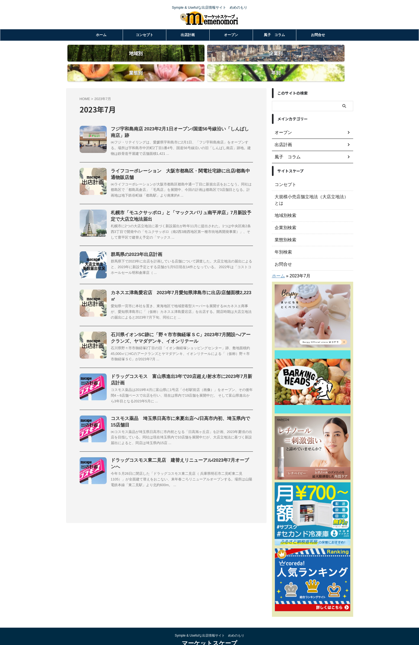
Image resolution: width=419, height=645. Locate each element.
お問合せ (318, 35)
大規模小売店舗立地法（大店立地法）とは (311, 187)
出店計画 (188, 35)
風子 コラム (274, 35)
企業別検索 (284, 212)
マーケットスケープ (209, 627)
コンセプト (144, 35)
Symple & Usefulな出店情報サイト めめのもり (209, 620)
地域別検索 (284, 199)
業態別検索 (284, 224)
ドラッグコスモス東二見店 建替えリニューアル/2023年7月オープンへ (180, 454)
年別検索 (282, 236)
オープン (231, 35)
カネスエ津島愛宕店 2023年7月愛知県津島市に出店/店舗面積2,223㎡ (179, 287)
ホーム (101, 35)
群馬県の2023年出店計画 (135, 248)
